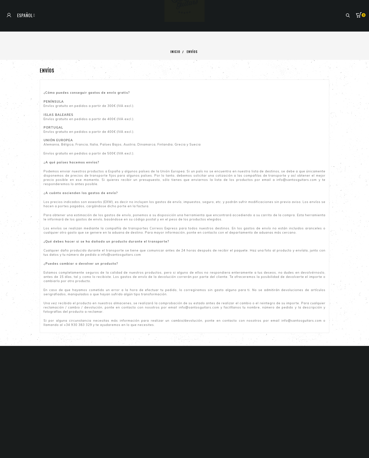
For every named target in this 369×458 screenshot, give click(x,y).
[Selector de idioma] (26, 15)
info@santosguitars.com (297, 180)
